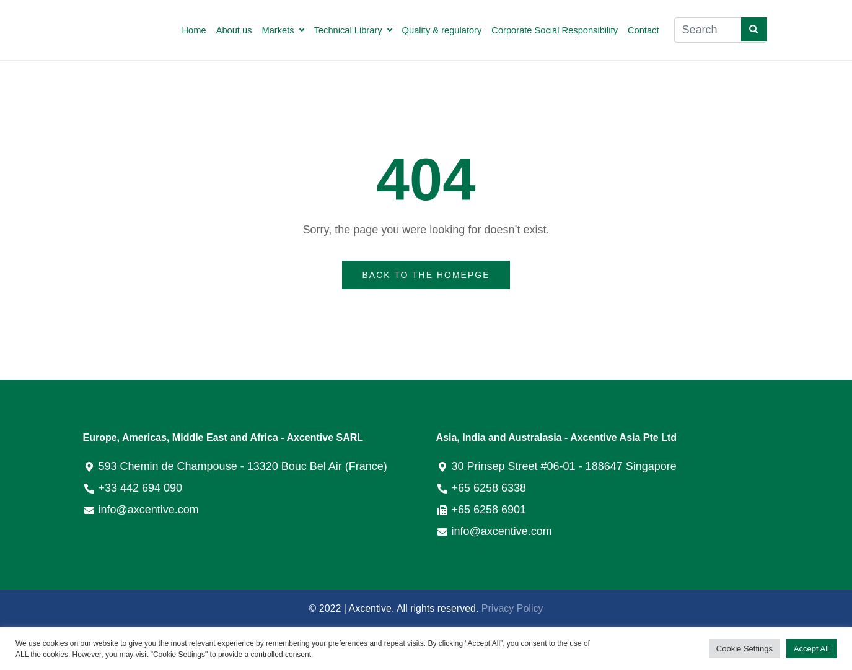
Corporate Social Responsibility (554, 30)
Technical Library (353, 30)
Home (194, 30)
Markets (283, 30)
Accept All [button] (811, 648)
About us (234, 30)
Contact (643, 30)
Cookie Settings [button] (744, 648)
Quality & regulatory (442, 30)
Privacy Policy (512, 608)
